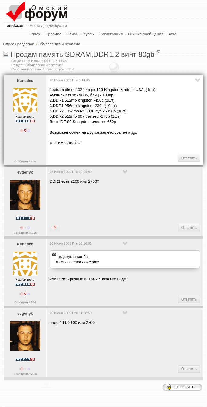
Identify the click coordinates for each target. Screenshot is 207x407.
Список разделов (18, 44)
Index (36, 34)
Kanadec (25, 80)
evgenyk (25, 172)
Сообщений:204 (25, 161)
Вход (171, 34)
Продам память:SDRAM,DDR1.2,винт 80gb (83, 54)
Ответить (189, 158)
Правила (53, 34)
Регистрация (111, 34)
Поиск (72, 34)
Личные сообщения (145, 34)
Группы (87, 34)
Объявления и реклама (59, 44)
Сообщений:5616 (25, 232)
